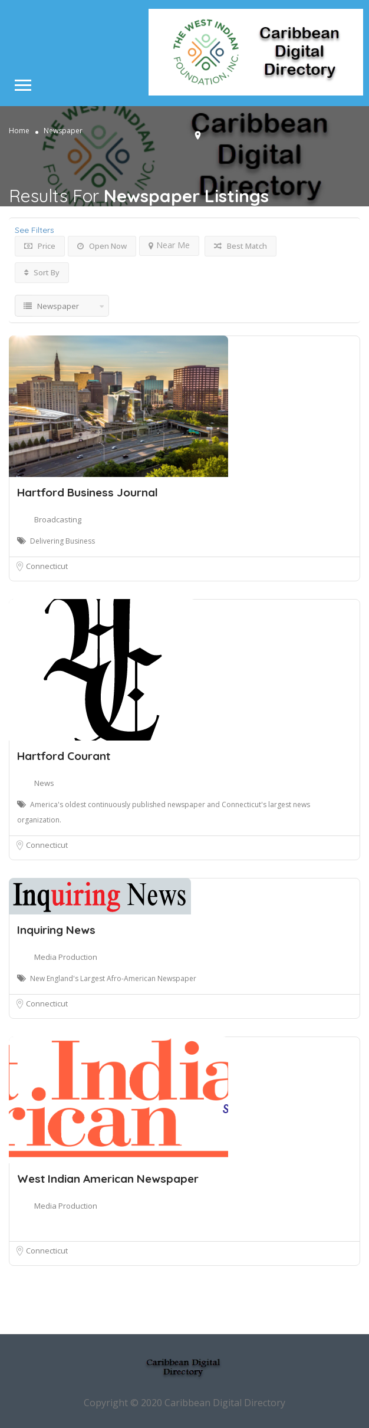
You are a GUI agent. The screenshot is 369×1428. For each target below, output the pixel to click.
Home (19, 131)
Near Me (169, 245)
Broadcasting (57, 519)
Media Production (65, 957)
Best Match (240, 246)
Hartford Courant (63, 756)
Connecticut (47, 566)
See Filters (34, 230)
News (44, 783)
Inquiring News (56, 930)
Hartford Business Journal (87, 492)
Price (39, 246)
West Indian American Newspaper (108, 1179)
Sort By (42, 272)
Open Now (102, 246)
